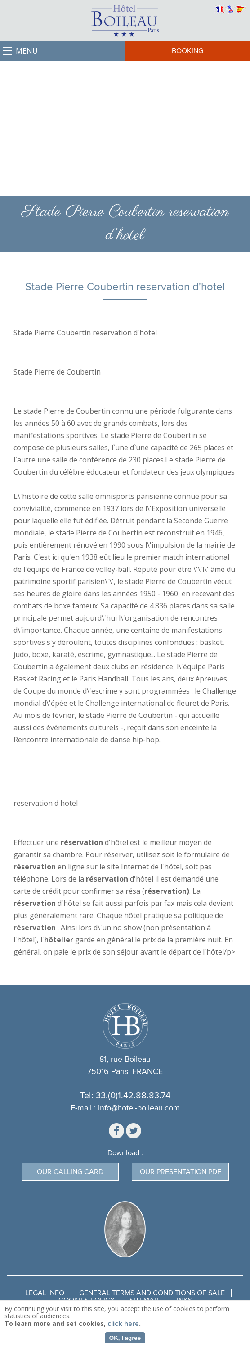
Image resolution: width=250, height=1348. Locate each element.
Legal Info (44, 1293)
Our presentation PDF (180, 1171)
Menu (27, 51)
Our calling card (70, 1171)
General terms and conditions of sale (152, 1293)
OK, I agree (125, 1337)
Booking (187, 50)
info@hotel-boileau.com (139, 1108)
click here (123, 1323)
